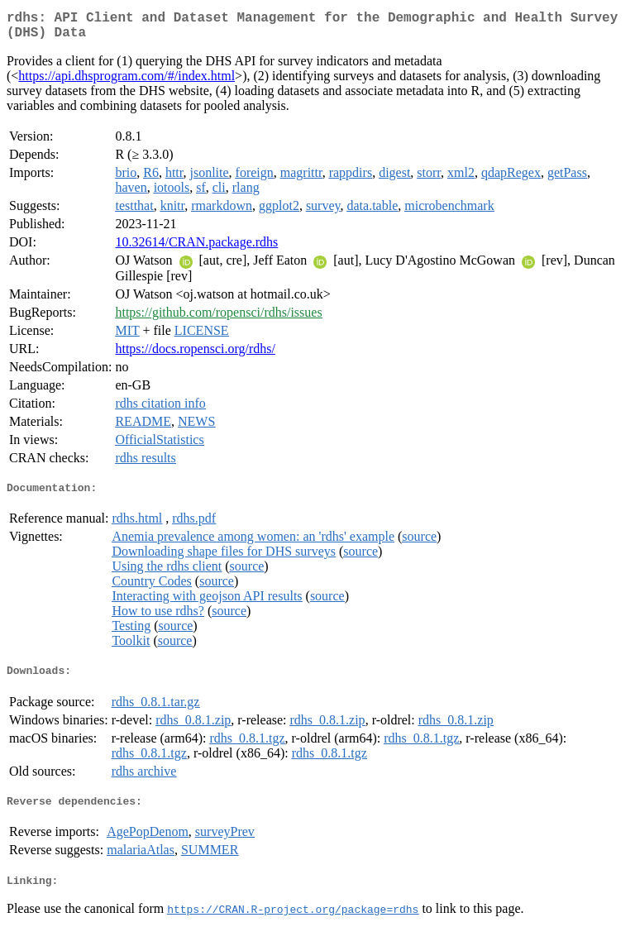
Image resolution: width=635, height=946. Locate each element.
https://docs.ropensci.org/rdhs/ (195, 355)
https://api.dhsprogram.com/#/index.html (126, 82)
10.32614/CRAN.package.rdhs (196, 248)
